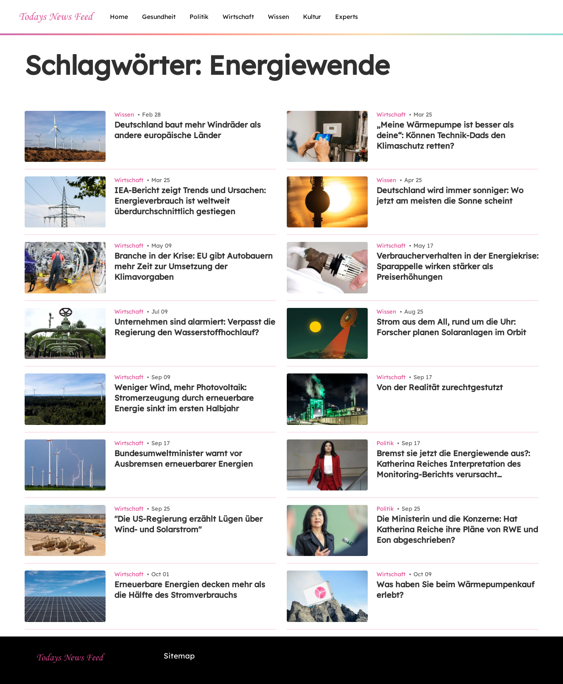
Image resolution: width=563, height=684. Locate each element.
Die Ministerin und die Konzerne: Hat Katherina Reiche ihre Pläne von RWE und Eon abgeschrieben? (457, 529)
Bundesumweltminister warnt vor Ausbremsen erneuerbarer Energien (183, 458)
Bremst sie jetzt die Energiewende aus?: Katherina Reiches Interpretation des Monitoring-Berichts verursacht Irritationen (453, 464)
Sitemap (179, 655)
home (119, 17)
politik (199, 17)
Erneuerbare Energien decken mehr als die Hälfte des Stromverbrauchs (189, 589)
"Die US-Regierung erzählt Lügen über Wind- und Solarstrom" (188, 524)
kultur (312, 17)
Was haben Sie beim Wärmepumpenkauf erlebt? (455, 589)
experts (346, 17)
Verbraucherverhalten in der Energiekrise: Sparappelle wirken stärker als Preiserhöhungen (457, 266)
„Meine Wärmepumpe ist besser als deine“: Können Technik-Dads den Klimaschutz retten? (445, 135)
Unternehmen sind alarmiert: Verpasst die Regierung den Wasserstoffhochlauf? (194, 327)
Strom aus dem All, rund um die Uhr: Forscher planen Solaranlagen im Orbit (451, 327)
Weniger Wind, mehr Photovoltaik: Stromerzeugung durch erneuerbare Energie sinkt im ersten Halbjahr (184, 397)
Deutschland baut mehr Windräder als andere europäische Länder (187, 130)
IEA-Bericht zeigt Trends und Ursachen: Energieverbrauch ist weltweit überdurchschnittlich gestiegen (190, 200)
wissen (278, 17)
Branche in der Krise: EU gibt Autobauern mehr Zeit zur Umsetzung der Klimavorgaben (193, 266)
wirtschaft (238, 17)
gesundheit (158, 17)
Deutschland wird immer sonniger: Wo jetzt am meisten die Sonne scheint (450, 195)
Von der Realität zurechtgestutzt (440, 387)
